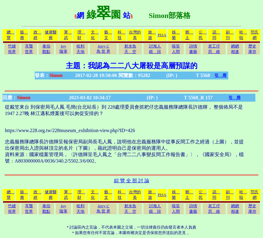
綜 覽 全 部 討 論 (131, 180)
